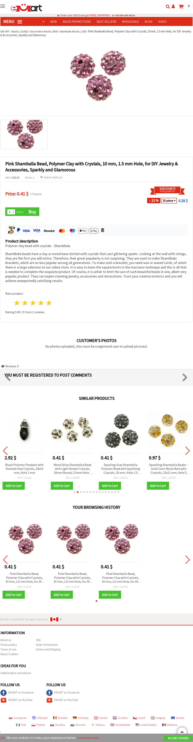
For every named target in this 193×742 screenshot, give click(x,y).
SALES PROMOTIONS (77, 21)
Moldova (169, 725)
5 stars (49, 303)
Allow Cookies (178, 738)
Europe (177, 718)
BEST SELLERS (106, 21)
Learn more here (89, 738)
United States (146, 725)
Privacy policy (8, 645)
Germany (80, 718)
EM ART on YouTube (16, 701)
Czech (139, 718)
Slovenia (77, 725)
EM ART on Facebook (17, 693)
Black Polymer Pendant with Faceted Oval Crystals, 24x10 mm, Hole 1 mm (24, 469)
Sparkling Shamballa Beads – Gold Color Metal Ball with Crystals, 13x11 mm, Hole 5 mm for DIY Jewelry (168, 469)
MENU (12, 21)
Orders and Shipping (48, 650)
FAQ (38, 640)
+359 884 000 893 (123, 15)
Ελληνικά (39, 718)
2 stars (25, 303)
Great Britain (120, 725)
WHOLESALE (130, 21)
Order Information (47, 645)
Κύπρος (98, 725)
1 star (17, 303)
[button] (74, 492)
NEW (53, 21)
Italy (21, 725)
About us (5, 640)
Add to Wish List (51, 177)
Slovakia (57, 725)
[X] (2, 738)
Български (18, 718)
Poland (38, 725)
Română (60, 718)
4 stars (41, 303)
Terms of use (8, 650)
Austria (100, 718)
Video (162, 21)
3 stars (33, 303)
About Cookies (9, 654)
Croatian (120, 718)
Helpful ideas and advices (15, 673)
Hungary (158, 718)
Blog (148, 21)
